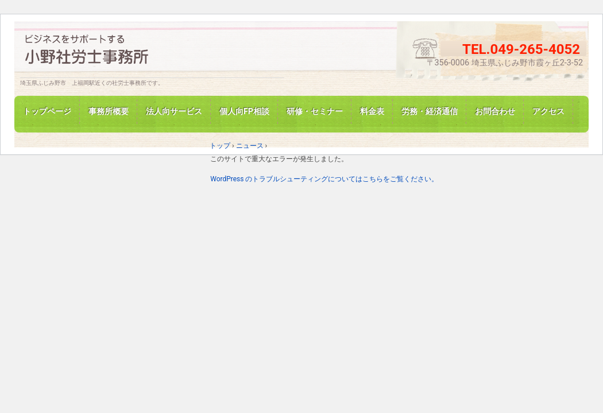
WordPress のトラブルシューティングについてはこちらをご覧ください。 (324, 179)
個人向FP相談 (244, 111)
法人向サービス (174, 111)
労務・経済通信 (429, 111)
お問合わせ (495, 111)
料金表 (372, 111)
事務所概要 (108, 111)
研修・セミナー (315, 111)
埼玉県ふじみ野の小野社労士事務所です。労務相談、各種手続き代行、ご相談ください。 (152, 51)
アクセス (548, 111)
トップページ (47, 111)
